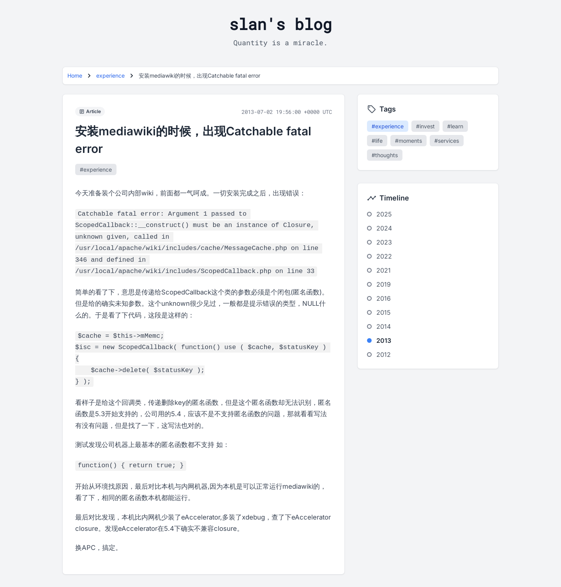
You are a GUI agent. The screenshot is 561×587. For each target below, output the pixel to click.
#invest (425, 126)
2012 (383, 354)
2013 (383, 340)
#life (377, 140)
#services (446, 140)
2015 (383, 312)
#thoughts (385, 155)
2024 (384, 228)
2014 (383, 326)
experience (110, 75)
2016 (383, 298)
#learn (455, 126)
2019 (383, 284)
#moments (408, 140)
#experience (96, 169)
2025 (384, 214)
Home (74, 75)
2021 (383, 270)
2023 (384, 242)
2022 (384, 256)
